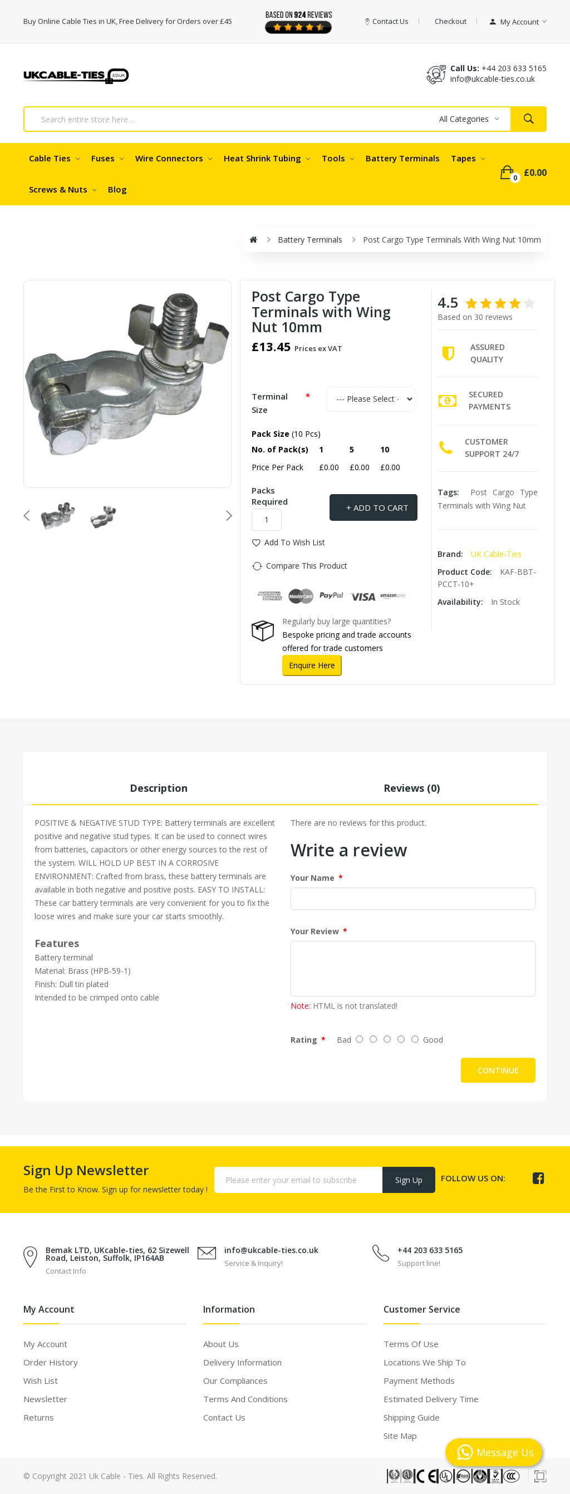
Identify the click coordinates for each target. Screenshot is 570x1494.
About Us (221, 1343)
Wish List (40, 1380)
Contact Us (224, 1417)
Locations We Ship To (425, 1362)
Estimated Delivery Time (431, 1398)
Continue (498, 1070)
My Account (45, 1343)
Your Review (315, 931)
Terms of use (411, 1343)
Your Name (313, 877)
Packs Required (270, 496)
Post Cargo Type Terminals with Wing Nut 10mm (452, 239)
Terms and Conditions (245, 1398)
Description (159, 788)
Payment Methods (419, 1380)
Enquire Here (312, 665)
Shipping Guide (412, 1417)
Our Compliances (235, 1380)
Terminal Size (270, 403)
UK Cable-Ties (496, 554)
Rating (304, 1039)
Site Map (400, 1435)
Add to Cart (381, 507)
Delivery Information (242, 1362)
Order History (50, 1362)
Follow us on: (473, 1178)
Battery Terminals (310, 239)
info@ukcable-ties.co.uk (271, 1250)
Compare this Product (306, 565)
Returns (38, 1417)
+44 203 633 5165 (514, 68)
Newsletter (45, 1398)
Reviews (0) (412, 788)
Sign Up (408, 1180)
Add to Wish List (294, 542)
